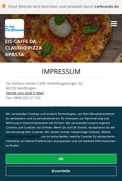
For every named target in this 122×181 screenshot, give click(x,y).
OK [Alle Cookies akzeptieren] (61, 159)
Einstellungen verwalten (23, 136)
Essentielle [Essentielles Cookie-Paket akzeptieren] (61, 171)
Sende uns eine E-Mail (25, 92)
